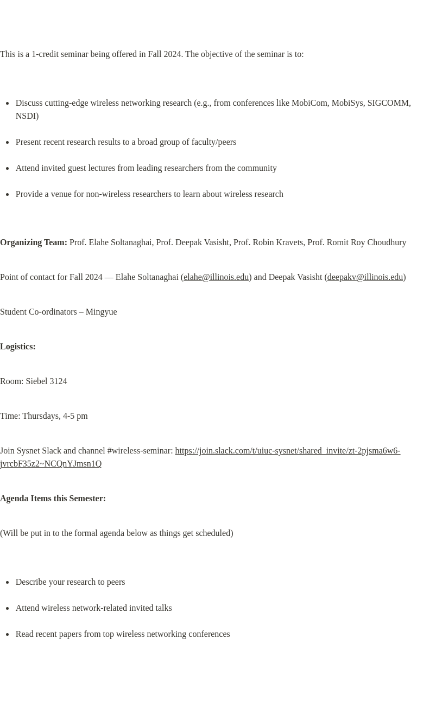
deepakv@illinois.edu (365, 277)
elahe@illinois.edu (216, 277)
